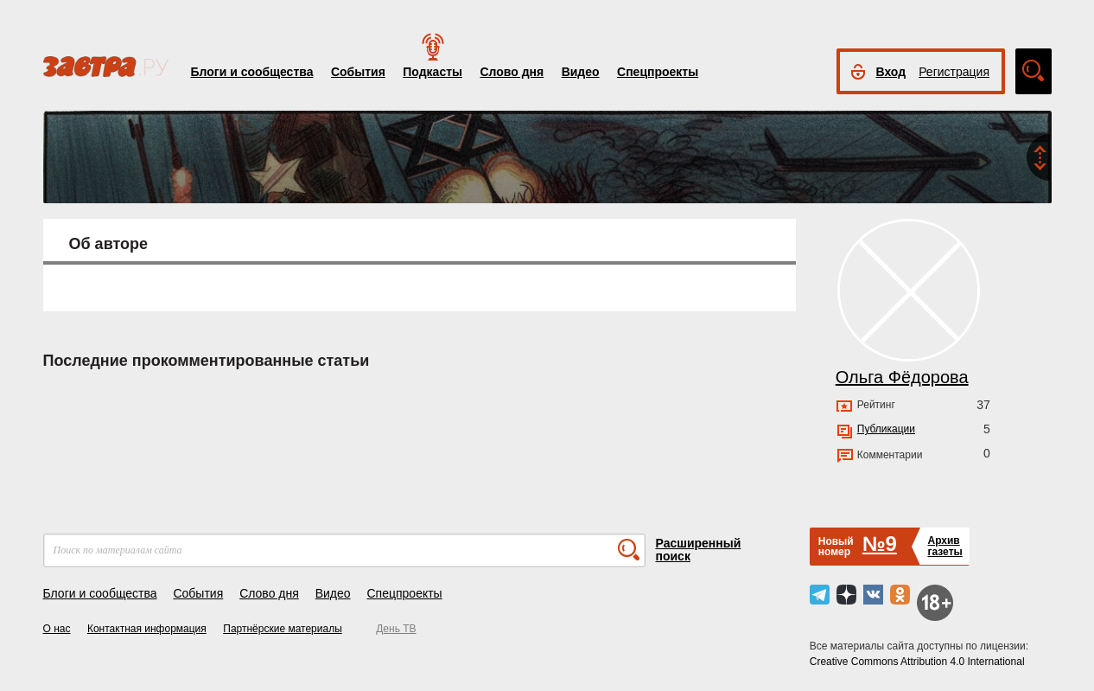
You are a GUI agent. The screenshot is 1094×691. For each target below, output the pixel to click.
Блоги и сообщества (252, 72)
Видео (581, 72)
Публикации (886, 429)
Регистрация (954, 72)
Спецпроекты (657, 72)
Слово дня (512, 72)
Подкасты (432, 72)
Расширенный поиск (698, 549)
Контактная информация (147, 629)
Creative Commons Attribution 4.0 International (917, 662)
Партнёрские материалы (282, 629)
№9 (879, 543)
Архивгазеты (944, 546)
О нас (57, 629)
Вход (891, 72)
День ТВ (396, 629)
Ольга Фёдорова (902, 377)
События (358, 72)
